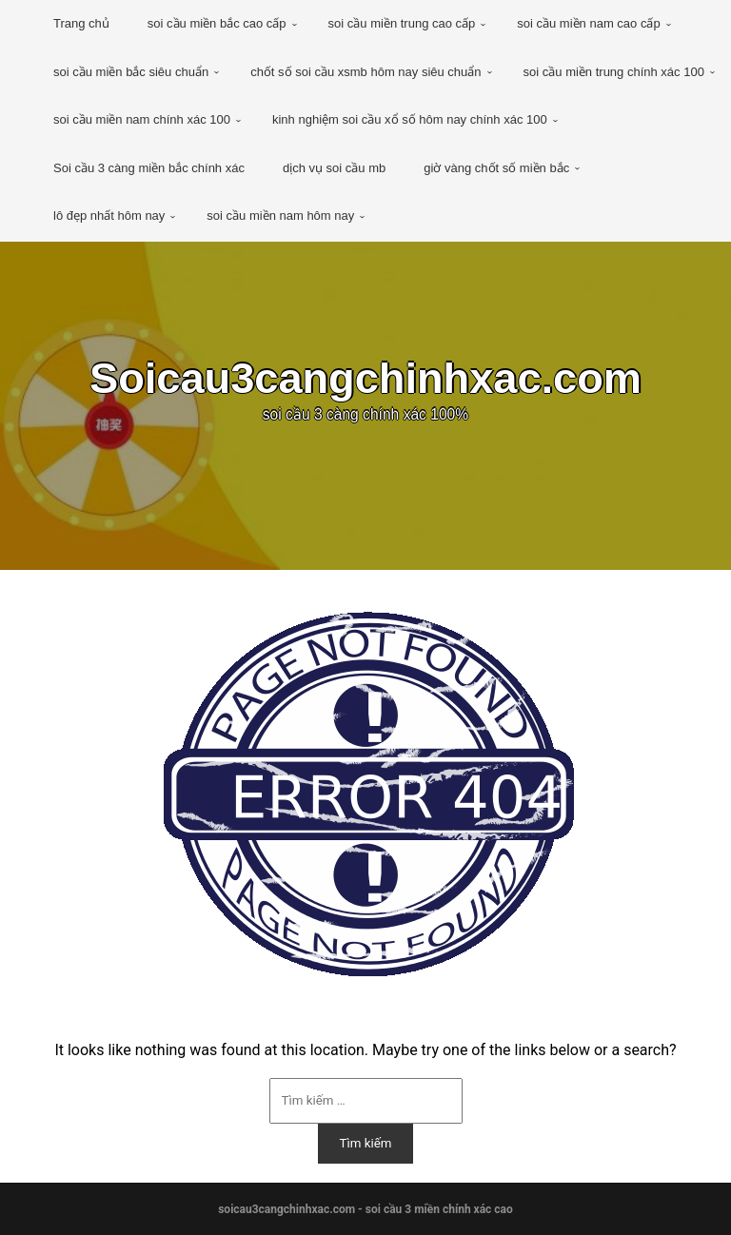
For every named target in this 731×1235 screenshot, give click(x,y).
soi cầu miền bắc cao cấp (217, 23)
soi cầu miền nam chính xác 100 (141, 119)
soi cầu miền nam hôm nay (280, 215)
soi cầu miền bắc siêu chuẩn (130, 72)
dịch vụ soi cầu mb (334, 168)
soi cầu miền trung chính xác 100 (614, 72)
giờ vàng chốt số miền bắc (496, 168)
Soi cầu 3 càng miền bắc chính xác (149, 168)
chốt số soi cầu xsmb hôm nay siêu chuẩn (365, 72)
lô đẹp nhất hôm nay (109, 215)
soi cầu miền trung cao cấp (402, 23)
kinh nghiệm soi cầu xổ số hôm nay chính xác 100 (409, 119)
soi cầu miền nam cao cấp (588, 23)
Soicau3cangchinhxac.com (365, 380)
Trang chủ (81, 23)
